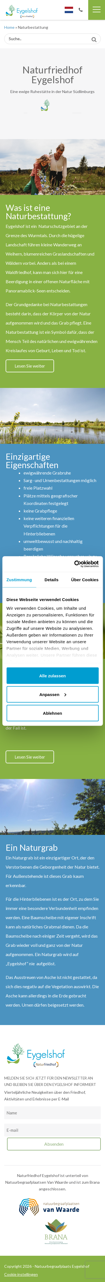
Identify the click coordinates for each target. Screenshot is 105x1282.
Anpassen (52, 694)
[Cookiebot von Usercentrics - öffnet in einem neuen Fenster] (75, 564)
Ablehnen (52, 713)
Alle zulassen (52, 675)
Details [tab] (52, 579)
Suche (94, 37)
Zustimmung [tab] (19, 579)
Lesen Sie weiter (30, 365)
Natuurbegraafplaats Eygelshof (25, 11)
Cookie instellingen (21, 1274)
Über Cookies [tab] (85, 579)
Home (9, 27)
